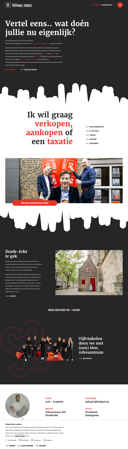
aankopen (40, 43)
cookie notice (20, 436)
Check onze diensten (28, 70)
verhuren (37, 56)
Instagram (92, 415)
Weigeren (10, 446)
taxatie (54, 53)
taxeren (47, 43)
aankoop (44, 53)
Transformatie (24, 59)
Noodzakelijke (10, 440)
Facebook (91, 412)
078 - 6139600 (96, 5)
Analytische (24, 440)
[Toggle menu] (120, 5)
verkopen (34, 43)
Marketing (48, 440)
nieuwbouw (34, 59)
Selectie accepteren (25, 446)
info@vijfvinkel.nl (106, 5)
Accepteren (40, 446)
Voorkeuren (36, 440)
